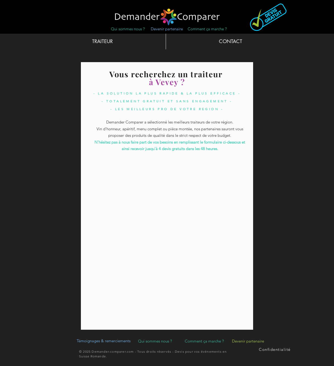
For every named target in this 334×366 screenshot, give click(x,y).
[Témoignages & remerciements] (103, 341)
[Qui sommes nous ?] (128, 29)
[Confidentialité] (275, 349)
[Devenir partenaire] (167, 29)
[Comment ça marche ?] (207, 29)
